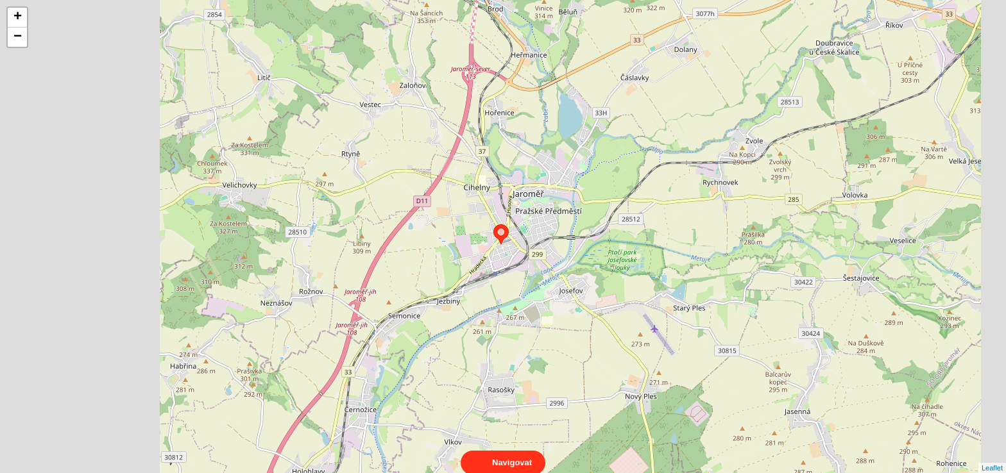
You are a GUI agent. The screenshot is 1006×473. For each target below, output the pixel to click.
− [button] (17, 37)
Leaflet (992, 456)
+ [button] (17, 17)
